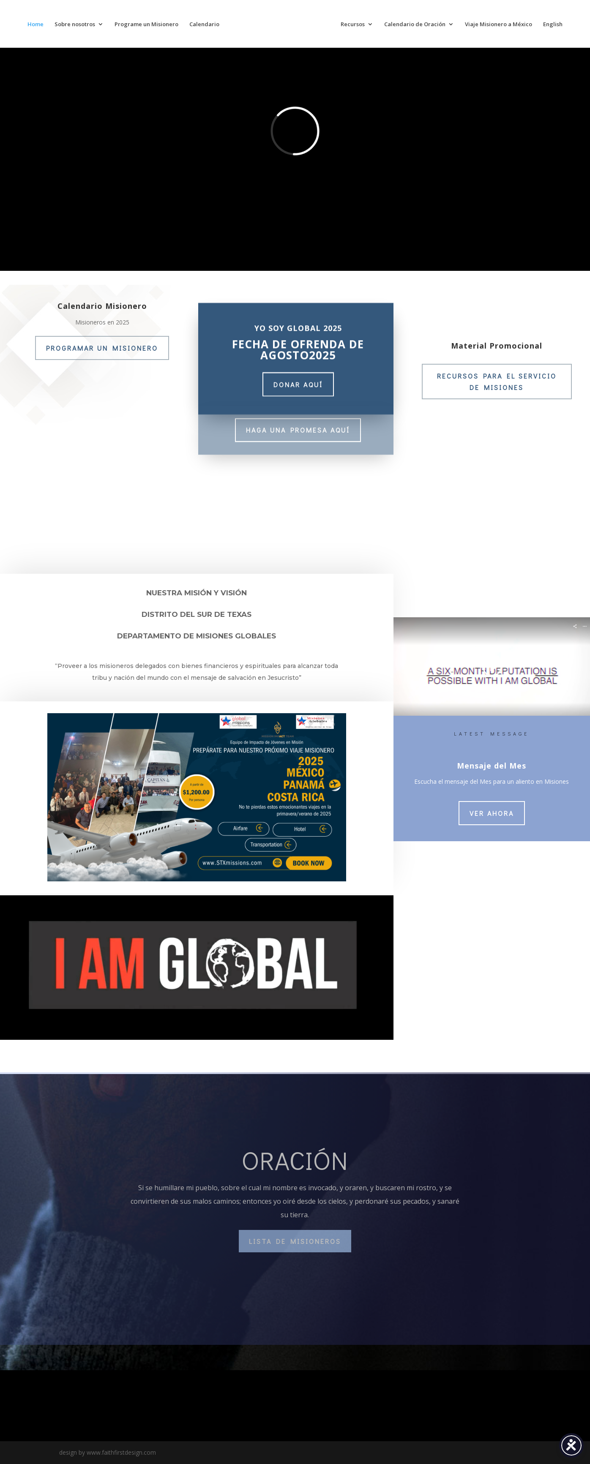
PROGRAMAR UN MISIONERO (102, 348)
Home (35, 24)
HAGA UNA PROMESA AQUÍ (298, 427)
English (553, 24)
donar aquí (298, 380)
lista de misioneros (295, 1241)
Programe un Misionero (146, 24)
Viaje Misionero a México (498, 24)
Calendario (204, 24)
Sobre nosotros (75, 24)
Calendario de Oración (414, 24)
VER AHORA (492, 813)
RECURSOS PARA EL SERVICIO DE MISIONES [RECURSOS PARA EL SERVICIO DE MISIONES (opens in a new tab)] (497, 381)
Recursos (353, 24)
